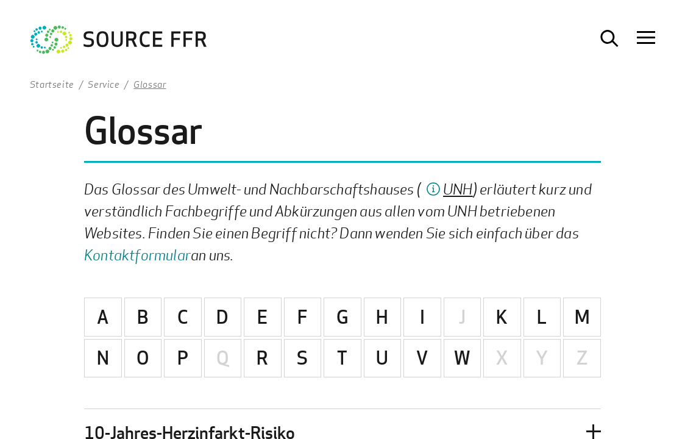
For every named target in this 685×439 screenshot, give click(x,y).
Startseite (52, 84)
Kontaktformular (137, 254)
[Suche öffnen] (609, 38)
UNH (458, 188)
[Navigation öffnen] (646, 38)
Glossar (149, 84)
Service (103, 84)
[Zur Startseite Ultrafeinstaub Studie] (119, 42)
